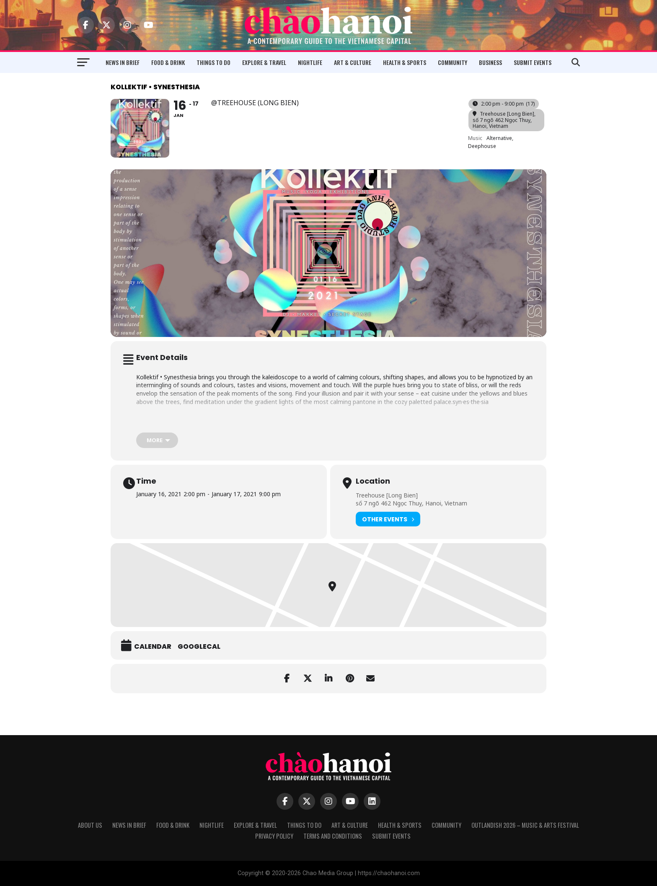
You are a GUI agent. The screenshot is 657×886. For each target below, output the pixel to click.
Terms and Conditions (332, 836)
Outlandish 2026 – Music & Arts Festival (525, 825)
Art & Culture (352, 62)
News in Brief (123, 62)
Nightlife (310, 62)
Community (452, 62)
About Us (90, 825)
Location (373, 481)
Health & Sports (404, 62)
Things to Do (213, 62)
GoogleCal (199, 646)
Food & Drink (168, 62)
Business (490, 62)
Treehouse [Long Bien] (387, 495)
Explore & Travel (264, 62)
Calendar (152, 646)
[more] (157, 440)
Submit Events (532, 62)
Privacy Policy (274, 836)
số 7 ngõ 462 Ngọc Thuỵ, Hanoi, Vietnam (411, 503)
